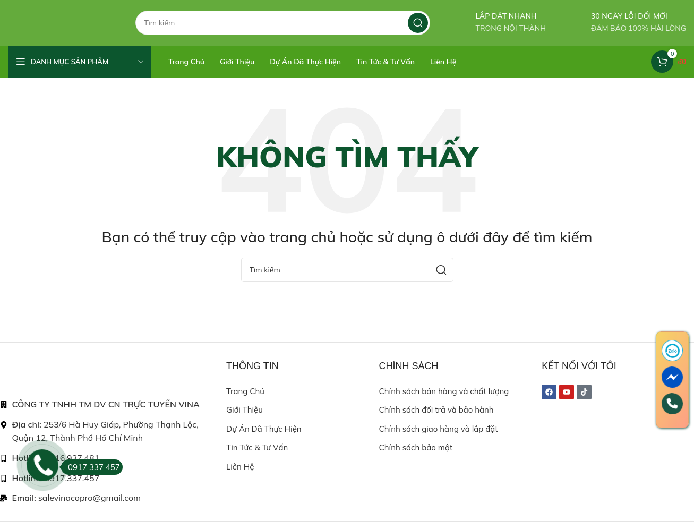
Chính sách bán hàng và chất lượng (444, 404)
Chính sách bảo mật (416, 460)
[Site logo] (61, 28)
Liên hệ (240, 479)
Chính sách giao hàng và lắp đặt (438, 442)
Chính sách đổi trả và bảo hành (436, 422)
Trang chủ (245, 404)
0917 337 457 (90, 467)
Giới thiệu (244, 422)
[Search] (282, 29)
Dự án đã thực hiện (263, 442)
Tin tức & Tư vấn (257, 460)
